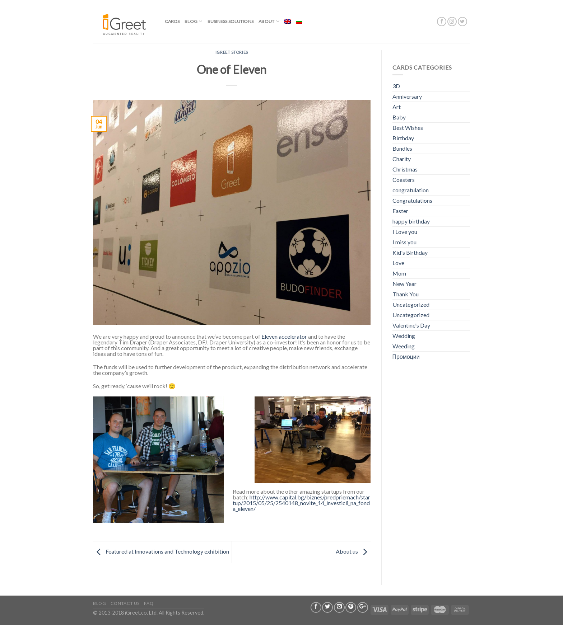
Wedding (403, 335)
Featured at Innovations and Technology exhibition (161, 551)
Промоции (406, 356)
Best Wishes (407, 127)
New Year (404, 283)
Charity (401, 158)
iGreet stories (231, 52)
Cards (172, 21)
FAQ (148, 603)
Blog (193, 21)
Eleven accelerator (284, 336)
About (269, 21)
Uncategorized (410, 304)
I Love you (404, 231)
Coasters (403, 179)
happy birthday (411, 221)
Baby (399, 117)
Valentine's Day (411, 325)
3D (396, 86)
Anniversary (407, 96)
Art (396, 106)
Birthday (403, 138)
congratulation (410, 190)
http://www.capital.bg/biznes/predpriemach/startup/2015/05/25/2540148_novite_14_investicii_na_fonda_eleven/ (301, 503)
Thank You (405, 294)
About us (353, 551)
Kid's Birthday (410, 252)
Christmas (405, 169)
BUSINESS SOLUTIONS (230, 21)
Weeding (403, 346)
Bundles (402, 148)
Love (398, 262)
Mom (399, 273)
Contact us (125, 603)
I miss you (404, 242)
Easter (400, 210)
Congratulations (412, 200)
